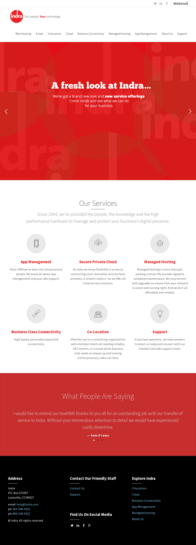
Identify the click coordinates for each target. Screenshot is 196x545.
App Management (146, 33)
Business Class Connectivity (36, 331)
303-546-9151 (21, 509)
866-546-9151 (21, 513)
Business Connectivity (90, 33)
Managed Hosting (120, 33)
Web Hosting (23, 33)
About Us (167, 33)
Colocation (54, 33)
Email (39, 33)
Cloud (69, 33)
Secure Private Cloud (98, 261)
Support (182, 33)
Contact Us (77, 488)
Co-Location (98, 331)
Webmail (180, 3)
